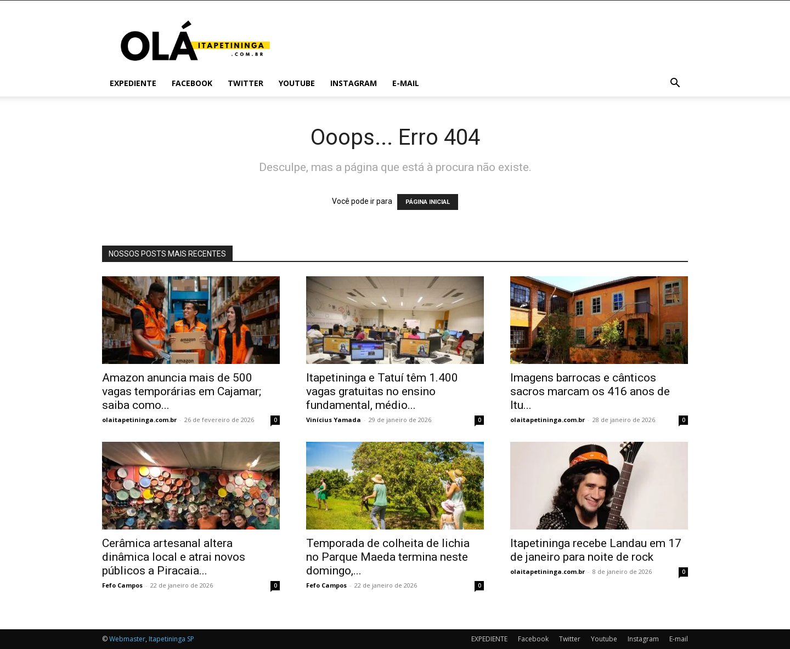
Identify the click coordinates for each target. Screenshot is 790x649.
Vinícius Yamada (333, 419)
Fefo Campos (122, 585)
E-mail (405, 83)
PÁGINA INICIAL (427, 202)
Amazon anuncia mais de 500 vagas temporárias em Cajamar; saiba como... (181, 391)
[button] (675, 84)
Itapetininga (167, 639)
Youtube (297, 83)
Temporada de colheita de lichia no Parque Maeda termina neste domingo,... (388, 557)
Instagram (353, 83)
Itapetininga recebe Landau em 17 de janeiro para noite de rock (595, 550)
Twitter (245, 83)
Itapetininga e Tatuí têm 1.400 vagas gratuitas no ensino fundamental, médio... (382, 391)
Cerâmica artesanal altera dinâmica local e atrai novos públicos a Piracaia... (173, 557)
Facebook (192, 83)
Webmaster (127, 639)
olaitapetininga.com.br (139, 419)
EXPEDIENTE (133, 83)
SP (190, 639)
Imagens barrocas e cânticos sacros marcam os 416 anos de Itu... (590, 391)
